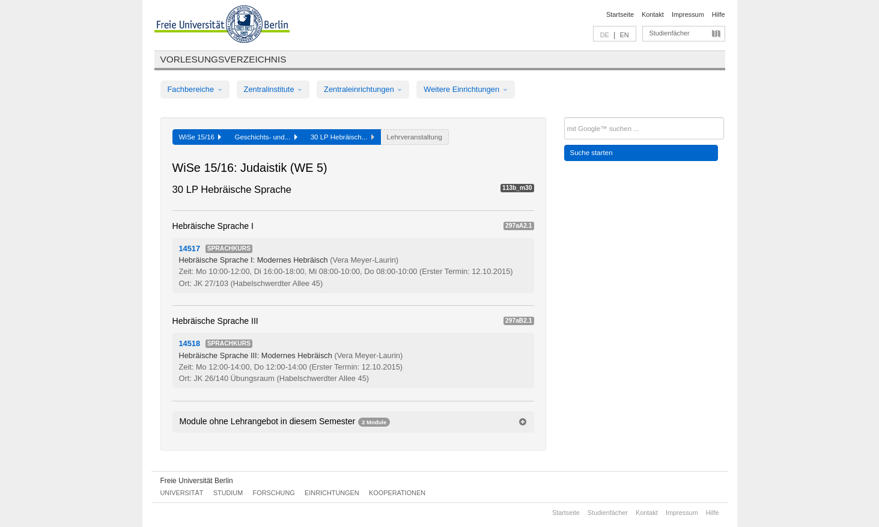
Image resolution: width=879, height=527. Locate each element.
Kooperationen (397, 492)
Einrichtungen (332, 492)
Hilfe (718, 14)
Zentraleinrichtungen (363, 89)
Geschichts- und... (265, 137)
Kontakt (653, 14)
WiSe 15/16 (200, 137)
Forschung (274, 492)
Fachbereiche (195, 89)
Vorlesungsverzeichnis (223, 59)
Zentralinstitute (273, 89)
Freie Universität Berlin (196, 481)
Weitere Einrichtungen (465, 89)
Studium (228, 492)
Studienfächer (669, 33)
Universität (182, 492)
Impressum (688, 14)
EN (623, 34)
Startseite (620, 14)
